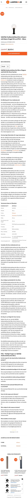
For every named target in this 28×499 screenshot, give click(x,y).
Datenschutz (17, 495)
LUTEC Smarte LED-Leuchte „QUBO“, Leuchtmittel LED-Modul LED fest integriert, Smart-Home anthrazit (20, 472)
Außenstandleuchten (18, 7)
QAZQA (24, 74)
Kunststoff (3, 150)
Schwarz (14, 213)
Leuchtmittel (15, 150)
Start (6, 7)
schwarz (18, 442)
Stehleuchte (4, 80)
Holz (16, 126)
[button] (1, 2)
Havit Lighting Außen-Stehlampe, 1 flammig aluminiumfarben (5, 471)
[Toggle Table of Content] (7, 66)
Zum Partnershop (14, 53)
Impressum (10, 495)
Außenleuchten (11, 7)
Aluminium (14, 215)
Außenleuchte (18, 165)
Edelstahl (18, 446)
